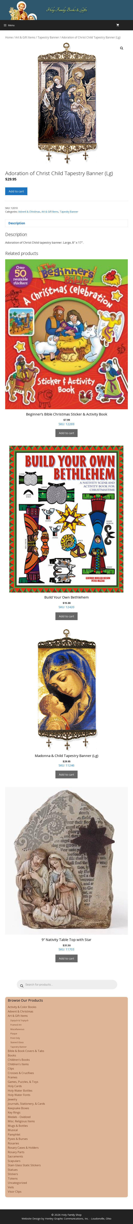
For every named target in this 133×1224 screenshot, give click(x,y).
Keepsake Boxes (18, 1108)
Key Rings (14, 1112)
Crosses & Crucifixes (21, 1073)
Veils (11, 1187)
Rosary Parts (16, 1152)
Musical (13, 1130)
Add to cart (16, 191)
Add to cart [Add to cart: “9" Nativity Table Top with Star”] (66, 958)
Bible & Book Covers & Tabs (26, 1051)
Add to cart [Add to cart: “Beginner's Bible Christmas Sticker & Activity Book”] (66, 433)
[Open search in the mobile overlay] (129, 25)
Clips (11, 1068)
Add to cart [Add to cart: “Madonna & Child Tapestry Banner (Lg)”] (66, 774)
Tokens (13, 1178)
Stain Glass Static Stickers (24, 1165)
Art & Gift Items (25, 37)
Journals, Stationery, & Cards (26, 1104)
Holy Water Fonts (19, 1095)
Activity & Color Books (22, 1007)
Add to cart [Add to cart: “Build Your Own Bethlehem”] (66, 616)
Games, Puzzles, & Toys (23, 1082)
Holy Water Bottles (20, 1090)
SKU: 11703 (66, 869)
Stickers (13, 1174)
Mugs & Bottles (18, 1126)
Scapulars (14, 1161)
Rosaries (13, 1143)
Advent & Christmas (29, 211)
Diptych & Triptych (19, 1020)
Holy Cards (15, 1086)
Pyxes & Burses (18, 1139)
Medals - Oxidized (19, 1117)
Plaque (13, 1033)
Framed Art (15, 1024)
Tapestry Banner (48, 37)
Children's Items (18, 1064)
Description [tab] (16, 223)
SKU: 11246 (66, 698)
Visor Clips (14, 1191)
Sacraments (15, 1156)
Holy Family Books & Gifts (66, 10)
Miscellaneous (17, 1029)
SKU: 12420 (66, 527)
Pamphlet (14, 1134)
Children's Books (19, 1060)
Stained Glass (17, 1042)
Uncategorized (17, 1183)
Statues (13, 1170)
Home (9, 37)
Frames (12, 1077)
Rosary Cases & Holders (23, 1148)
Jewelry (12, 1099)
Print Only (15, 1038)
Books (12, 1055)
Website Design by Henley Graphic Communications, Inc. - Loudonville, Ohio (66, 1218)
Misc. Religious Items (21, 1121)
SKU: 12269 (66, 342)
